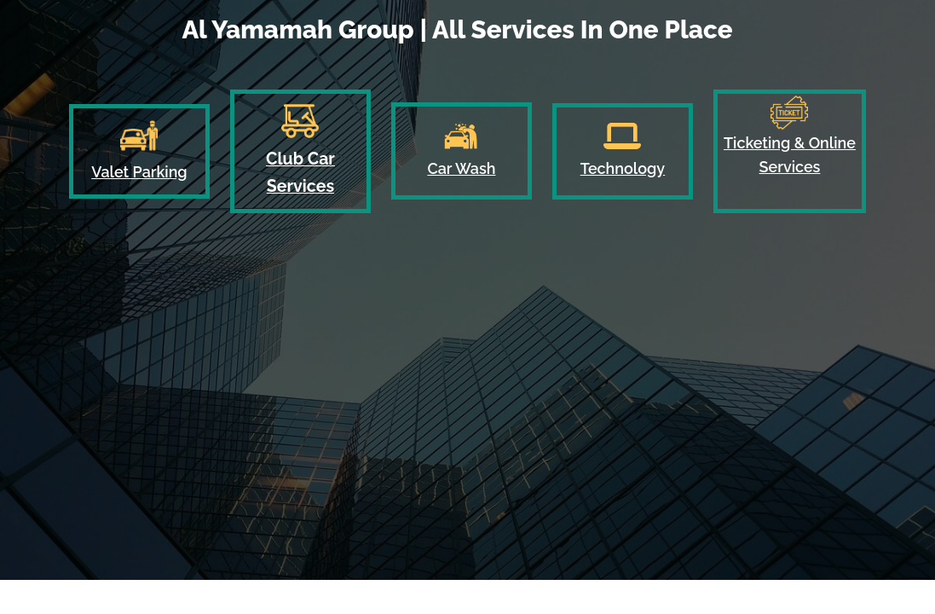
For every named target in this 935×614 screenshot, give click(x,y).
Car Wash (461, 168)
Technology (622, 168)
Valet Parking (139, 172)
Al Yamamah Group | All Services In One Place (457, 29)
